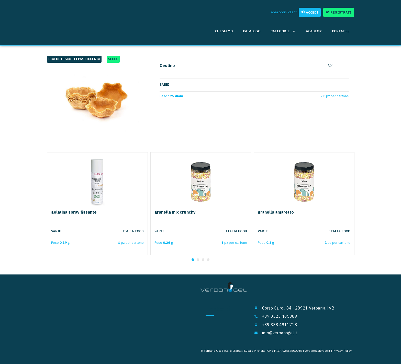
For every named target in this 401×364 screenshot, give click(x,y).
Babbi (165, 85)
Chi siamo (224, 31)
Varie (56, 231)
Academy (314, 31)
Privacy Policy (342, 350)
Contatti (340, 31)
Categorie (283, 31)
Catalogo (251, 31)
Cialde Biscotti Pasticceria (74, 59)
